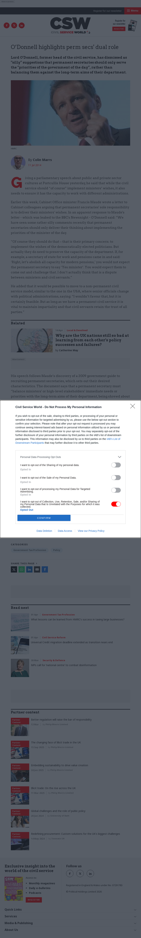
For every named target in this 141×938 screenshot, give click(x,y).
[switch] (116, 465)
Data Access (65, 530)
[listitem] (70, 457)
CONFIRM (44, 518)
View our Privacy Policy (91, 530)
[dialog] (70, 469)
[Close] (133, 407)
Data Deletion (44, 530)
